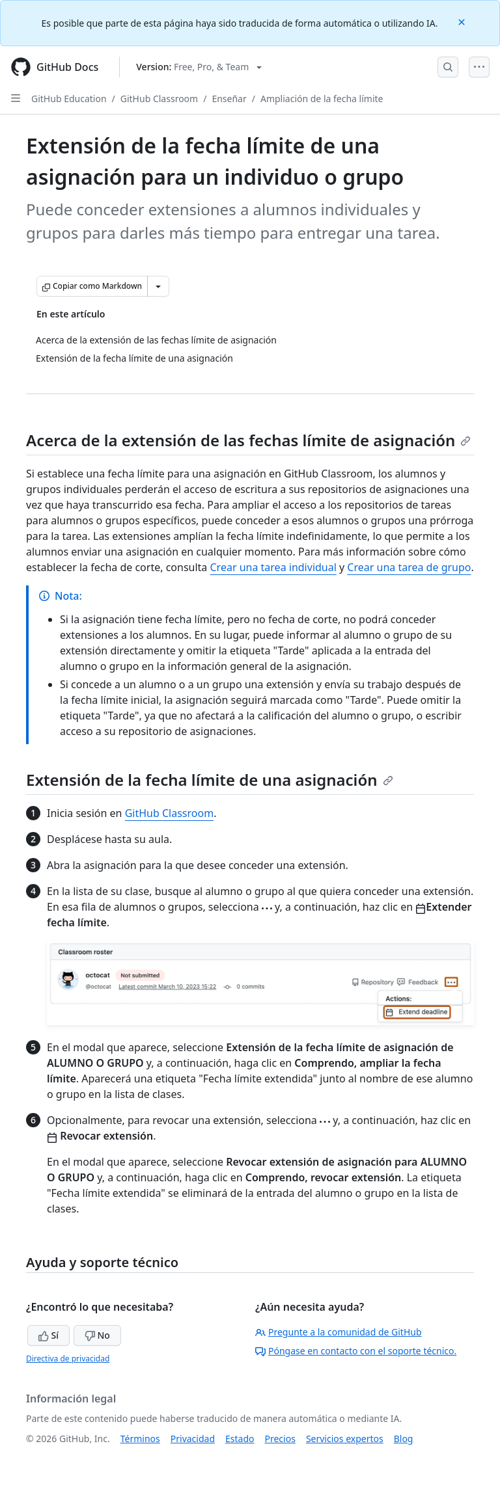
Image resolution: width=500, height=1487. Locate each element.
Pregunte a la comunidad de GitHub (338, 1332)
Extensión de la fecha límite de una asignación (209, 779)
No (97, 1335)
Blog (403, 1438)
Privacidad (193, 1438)
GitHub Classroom (159, 98)
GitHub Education (69, 98)
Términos (140, 1438)
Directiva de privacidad (67, 1358)
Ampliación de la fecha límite (321, 98)
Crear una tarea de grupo (409, 567)
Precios (280, 1438)
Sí (48, 1335)
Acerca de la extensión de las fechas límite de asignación (248, 440)
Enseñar (229, 98)
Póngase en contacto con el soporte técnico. (355, 1351)
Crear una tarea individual (273, 567)
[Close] (462, 21)
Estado (239, 1438)
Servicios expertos (344, 1438)
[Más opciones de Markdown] (158, 286)
